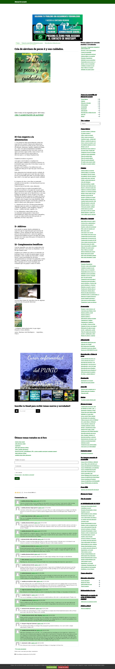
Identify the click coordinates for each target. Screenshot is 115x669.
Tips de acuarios (86, 499)
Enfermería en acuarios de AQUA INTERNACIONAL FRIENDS (89, 597)
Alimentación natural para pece (88, 342)
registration (17, 445)
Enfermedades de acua (90, 584)
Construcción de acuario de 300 (88, 240)
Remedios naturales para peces (88, 433)
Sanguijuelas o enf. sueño (87, 550)
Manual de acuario (21, 2)
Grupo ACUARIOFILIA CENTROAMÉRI (90, 481)
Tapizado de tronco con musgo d (88, 326)
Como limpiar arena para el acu (88, 234)
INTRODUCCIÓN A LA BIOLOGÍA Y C (90, 294)
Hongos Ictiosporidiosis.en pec (88, 553)
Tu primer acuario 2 (85, 133)
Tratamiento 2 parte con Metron (88, 302)
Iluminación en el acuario (87, 380)
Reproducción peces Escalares (88, 368)
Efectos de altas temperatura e (88, 292)
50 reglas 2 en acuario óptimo (88, 164)
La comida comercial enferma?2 (88, 519)
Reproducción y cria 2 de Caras (88, 366)
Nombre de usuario (20, 459)
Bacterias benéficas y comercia (88, 437)
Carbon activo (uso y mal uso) (88, 178)
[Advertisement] (57, 9)
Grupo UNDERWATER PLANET (88, 469)
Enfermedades (90, 105)
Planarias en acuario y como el (88, 287)
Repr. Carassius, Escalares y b (88, 435)
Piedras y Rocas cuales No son (88, 193)
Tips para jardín (84, 393)
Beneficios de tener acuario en (88, 148)
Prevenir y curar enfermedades (88, 50)
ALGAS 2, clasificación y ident (88, 333)
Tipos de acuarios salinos (87, 158)
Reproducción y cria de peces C (88, 364)
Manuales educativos (87, 578)
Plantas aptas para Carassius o (88, 391)
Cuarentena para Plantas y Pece (88, 311)
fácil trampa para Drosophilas (88, 346)
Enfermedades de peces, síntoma (89, 513)
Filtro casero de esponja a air (88, 228)
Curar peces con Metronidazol (88, 300)
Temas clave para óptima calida (88, 412)
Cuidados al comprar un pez (87, 65)
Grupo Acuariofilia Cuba (86, 473)
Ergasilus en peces (85, 512)
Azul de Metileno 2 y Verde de (88, 285)
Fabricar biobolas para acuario (88, 251)
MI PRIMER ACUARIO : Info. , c (88, 408)
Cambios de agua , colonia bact (88, 139)
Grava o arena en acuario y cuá (88, 143)
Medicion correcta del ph (87, 195)
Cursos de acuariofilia (86, 52)
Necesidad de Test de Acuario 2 (88, 176)
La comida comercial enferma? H (89, 548)
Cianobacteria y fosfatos (86, 320)
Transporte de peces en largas (88, 152)
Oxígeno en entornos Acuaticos (88, 189)
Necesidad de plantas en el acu (88, 144)
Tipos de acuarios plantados (87, 160)
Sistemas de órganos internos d (88, 296)
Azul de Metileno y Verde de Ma (88, 283)
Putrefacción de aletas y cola (87, 515)
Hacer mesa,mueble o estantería (88, 246)
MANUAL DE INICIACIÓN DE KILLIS (90, 489)
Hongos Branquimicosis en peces (89, 557)
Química (90, 101)
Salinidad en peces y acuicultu (88, 275)
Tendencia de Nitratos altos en (88, 289)
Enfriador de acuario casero (87, 69)
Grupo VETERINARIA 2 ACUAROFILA (90, 467)
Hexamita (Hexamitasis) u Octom (89, 510)
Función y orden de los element (88, 227)
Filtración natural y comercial (88, 203)
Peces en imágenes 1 (86, 608)
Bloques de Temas (86, 494)
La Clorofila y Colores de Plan (88, 324)
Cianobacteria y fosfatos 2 (87, 322)
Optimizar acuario (85, 442)
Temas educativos (86, 573)
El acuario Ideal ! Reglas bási (87, 150)
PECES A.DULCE (86, 606)
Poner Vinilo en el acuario (87, 67)
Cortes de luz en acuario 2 (87, 225)
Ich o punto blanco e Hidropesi (88, 422)
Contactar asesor (86, 451)
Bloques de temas (86, 404)
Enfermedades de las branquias (88, 567)
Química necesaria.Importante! (88, 441)
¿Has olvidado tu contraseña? (28, 474)
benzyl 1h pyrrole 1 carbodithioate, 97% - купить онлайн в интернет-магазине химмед (36, 451)
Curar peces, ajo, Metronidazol (88, 446)
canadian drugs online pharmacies (23, 455)
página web (36, 501)
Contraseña (18, 466)
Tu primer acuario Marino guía (88, 400)
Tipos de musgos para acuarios (88, 332)
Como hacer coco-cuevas (87, 232)
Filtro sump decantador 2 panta (88, 257)
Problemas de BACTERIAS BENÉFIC (89, 431)
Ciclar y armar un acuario (87, 135)
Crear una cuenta (18, 474)
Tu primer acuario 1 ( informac (88, 131)
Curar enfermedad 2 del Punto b (88, 517)
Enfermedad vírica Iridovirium (88, 555)
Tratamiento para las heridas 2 (88, 281)
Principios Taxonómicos (86, 58)
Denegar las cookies (63, 667)
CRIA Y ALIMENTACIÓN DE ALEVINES (29, 115)
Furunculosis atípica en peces (88, 534)
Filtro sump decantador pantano (88, 255)
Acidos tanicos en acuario (87, 208)
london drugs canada (20, 442)
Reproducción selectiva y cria (88, 362)
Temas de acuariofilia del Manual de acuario (32, 43)
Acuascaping (90, 107)
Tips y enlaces (85, 120)
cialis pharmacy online (20, 443)
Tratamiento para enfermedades (88, 444)
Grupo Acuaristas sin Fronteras (88, 479)
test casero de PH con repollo (88, 210)
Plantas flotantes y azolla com (88, 212)
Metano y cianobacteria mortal (88, 427)
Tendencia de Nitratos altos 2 (88, 290)
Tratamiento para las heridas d (88, 279)
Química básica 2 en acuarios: (88, 56)
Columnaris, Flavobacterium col (88, 565)
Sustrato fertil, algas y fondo (87, 429)
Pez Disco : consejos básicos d (88, 374)
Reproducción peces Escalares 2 (88, 370)
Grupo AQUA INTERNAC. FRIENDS (89, 462)
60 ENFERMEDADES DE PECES (90, 503)
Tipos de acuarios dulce (86, 156)
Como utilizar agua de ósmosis (88, 214)
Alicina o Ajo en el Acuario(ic (87, 63)
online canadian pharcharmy (21, 449)
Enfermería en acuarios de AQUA (89, 601)
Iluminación (90, 108)
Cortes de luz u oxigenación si (88, 223)
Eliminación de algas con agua (88, 328)
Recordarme (18, 472)
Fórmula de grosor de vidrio (87, 244)
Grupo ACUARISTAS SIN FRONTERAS (90, 477)
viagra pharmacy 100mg (20, 453)
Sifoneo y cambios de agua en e (88, 141)
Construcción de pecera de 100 (88, 236)
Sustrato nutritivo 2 (85, 314)
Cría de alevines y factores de (88, 423)
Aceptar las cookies (51, 667)
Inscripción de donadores (87, 453)
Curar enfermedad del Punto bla (88, 527)
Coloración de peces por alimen (88, 348)
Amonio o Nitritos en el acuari (88, 197)
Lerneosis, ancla (85, 521)
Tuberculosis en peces (86, 552)
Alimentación (90, 110)
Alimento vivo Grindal (86, 344)
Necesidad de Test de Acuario (88, 174)
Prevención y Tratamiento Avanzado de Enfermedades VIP (90, 47)
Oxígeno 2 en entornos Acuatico (88, 191)
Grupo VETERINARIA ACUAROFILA (89, 483)
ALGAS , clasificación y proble (88, 330)
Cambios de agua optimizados (88, 154)
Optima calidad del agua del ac (88, 199)
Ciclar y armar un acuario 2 (87, 137)
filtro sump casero (85, 230)
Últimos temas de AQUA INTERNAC (89, 420)
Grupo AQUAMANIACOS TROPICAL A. (90, 465)
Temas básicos (90, 99)
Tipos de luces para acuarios (87, 382)
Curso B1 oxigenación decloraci (88, 54)
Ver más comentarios (20, 649)
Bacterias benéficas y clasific (87, 184)
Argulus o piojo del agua (86, 536)
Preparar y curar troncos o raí (88, 309)
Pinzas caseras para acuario (87, 253)
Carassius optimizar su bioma (88, 425)
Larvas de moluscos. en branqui (88, 529)
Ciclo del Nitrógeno (85, 182)
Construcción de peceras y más (88, 406)
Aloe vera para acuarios (86, 277)
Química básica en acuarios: (87, 170)
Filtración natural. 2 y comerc (88, 205)
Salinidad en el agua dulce (87, 414)
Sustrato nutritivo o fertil (87, 312)
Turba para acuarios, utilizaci (88, 206)
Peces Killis (84, 487)
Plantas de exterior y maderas (88, 335)
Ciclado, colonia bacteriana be (88, 180)
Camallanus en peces (86, 508)
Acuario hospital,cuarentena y (88, 298)
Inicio (18, 43)
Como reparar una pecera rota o (88, 242)
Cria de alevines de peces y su (88, 358)
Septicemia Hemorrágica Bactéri (88, 506)
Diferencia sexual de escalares (88, 372)
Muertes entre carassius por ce (88, 389)
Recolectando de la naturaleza (88, 418)
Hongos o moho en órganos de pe (89, 525)
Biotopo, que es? (85, 146)
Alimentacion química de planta (88, 318)
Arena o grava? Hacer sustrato (88, 416)
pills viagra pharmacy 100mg (21, 447)
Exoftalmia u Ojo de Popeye (87, 569)
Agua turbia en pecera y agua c (88, 221)
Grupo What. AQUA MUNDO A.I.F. (89, 464)
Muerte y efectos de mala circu (88, 187)
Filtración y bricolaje (90, 103)
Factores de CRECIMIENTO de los (89, 350)
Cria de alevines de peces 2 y (88, 360)
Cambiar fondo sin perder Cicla (88, 201)
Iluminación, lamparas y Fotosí (88, 410)
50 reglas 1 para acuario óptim (88, 162)
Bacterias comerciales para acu (88, 186)
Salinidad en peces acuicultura (88, 60)
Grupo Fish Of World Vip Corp (88, 471)
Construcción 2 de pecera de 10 (88, 238)
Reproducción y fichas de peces (52, 43)
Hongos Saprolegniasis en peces (88, 523)
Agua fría (90, 114)
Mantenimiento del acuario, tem (88, 439)
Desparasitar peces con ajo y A (88, 62)
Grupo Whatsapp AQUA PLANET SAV (89, 475)
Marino (90, 116)
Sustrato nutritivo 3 (85, 316)
